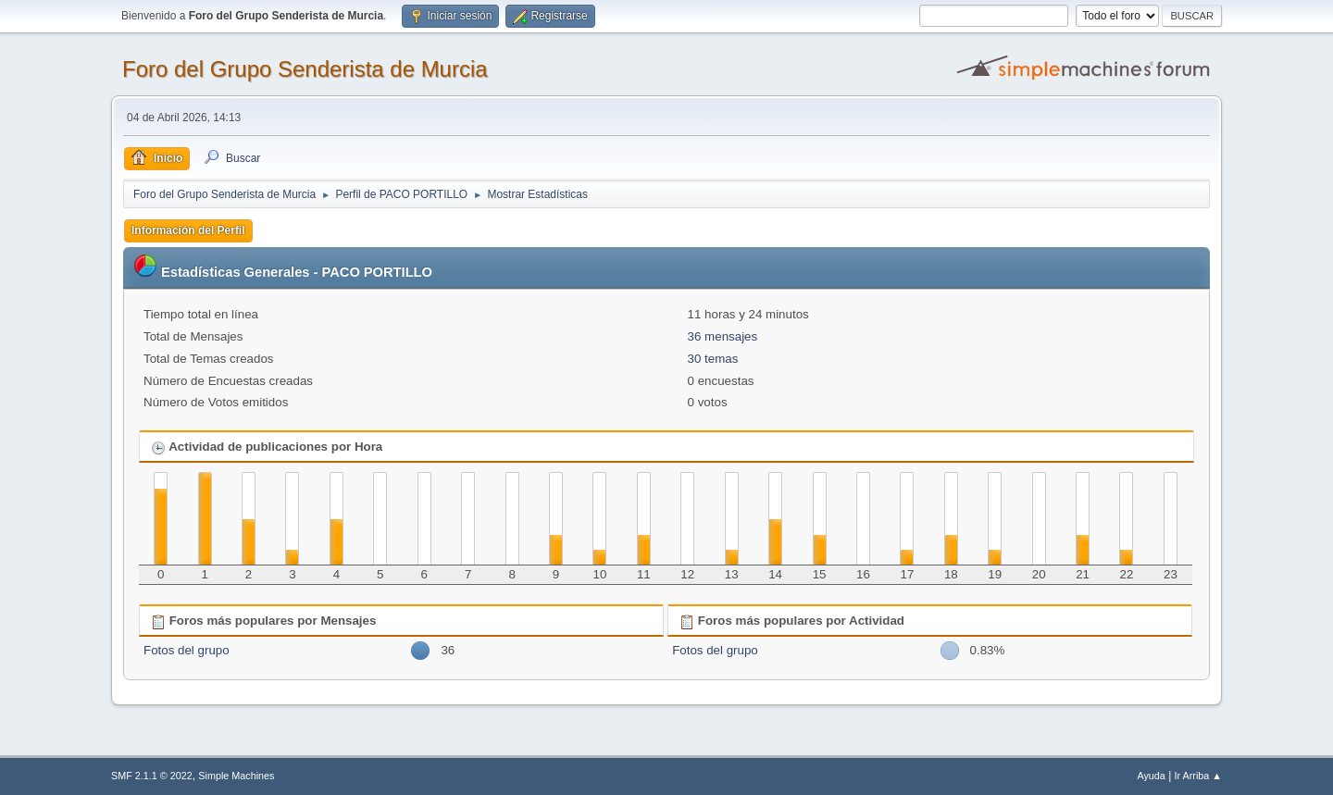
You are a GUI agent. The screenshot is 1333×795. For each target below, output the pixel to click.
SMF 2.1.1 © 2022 (152, 775)
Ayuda (1151, 775)
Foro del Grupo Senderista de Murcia (305, 68)
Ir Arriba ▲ (1198, 775)
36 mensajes (723, 336)
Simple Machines (236, 775)
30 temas (713, 359)
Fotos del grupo (186, 650)
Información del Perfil (188, 230)
